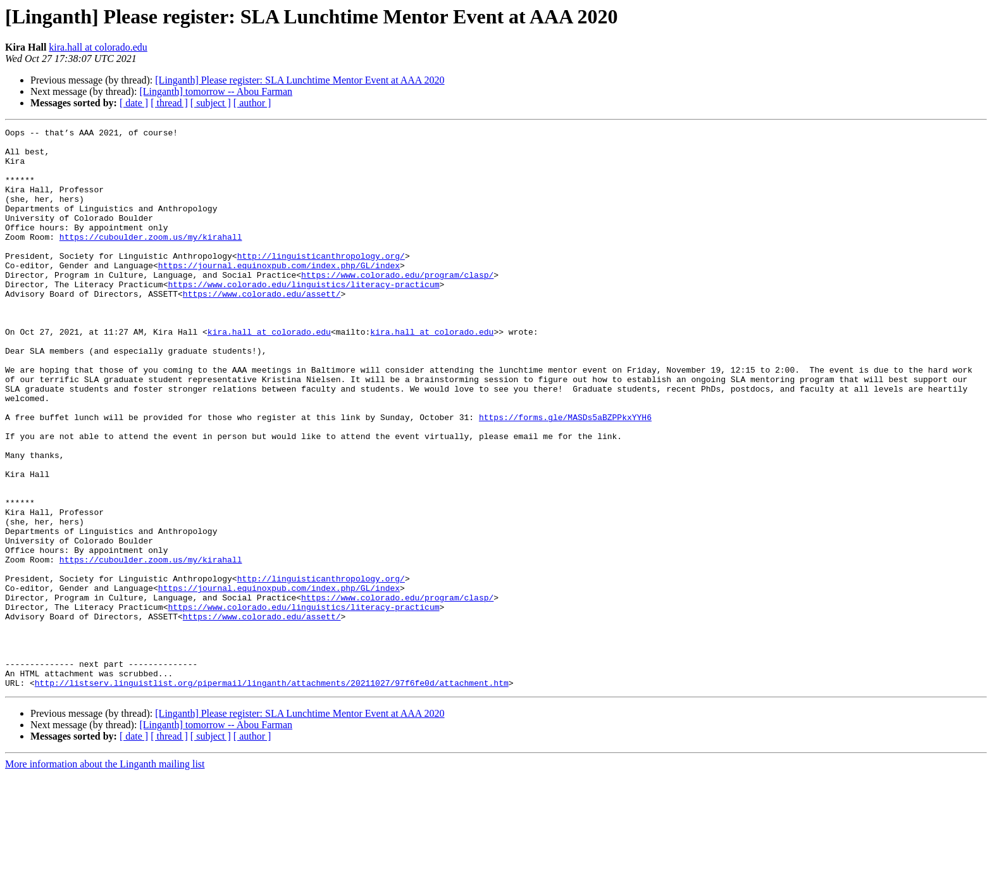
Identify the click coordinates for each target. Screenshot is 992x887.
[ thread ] (169, 102)
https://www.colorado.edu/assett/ (262, 327)
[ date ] (134, 102)
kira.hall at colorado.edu (98, 47)
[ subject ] (210, 102)
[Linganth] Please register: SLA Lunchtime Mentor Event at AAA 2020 (299, 80)
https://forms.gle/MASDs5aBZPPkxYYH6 (565, 475)
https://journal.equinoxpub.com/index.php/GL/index (279, 293)
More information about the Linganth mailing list (105, 876)
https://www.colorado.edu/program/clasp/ (397, 305)
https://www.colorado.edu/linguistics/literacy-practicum (303, 316)
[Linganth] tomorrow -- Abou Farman (215, 91)
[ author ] (252, 102)
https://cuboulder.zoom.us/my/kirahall (150, 259)
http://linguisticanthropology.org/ (321, 282)
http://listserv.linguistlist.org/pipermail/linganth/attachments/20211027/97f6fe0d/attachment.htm (272, 794)
